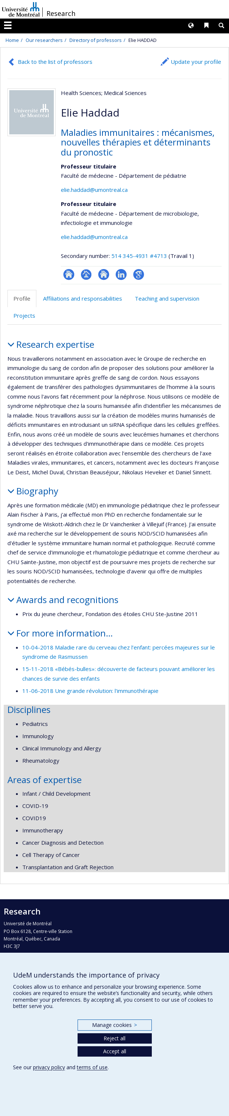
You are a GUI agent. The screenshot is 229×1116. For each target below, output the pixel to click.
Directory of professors (95, 40)
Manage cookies (114, 1024)
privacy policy (49, 1067)
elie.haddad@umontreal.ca (94, 189)
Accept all (114, 1051)
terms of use (92, 1067)
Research (60, 13)
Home (12, 40)
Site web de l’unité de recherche (103, 274)
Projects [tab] (24, 315)
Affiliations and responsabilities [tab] (82, 298)
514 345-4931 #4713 (139, 255)
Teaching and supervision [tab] (167, 298)
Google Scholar (138, 274)
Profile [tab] (21, 298)
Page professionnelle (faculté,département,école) (86, 274)
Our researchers (44, 40)
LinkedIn (121, 274)
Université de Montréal (21, 9)
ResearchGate (69, 274)
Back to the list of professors (55, 61)
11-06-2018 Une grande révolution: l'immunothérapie (90, 690)
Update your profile (196, 61)
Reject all (114, 1038)
